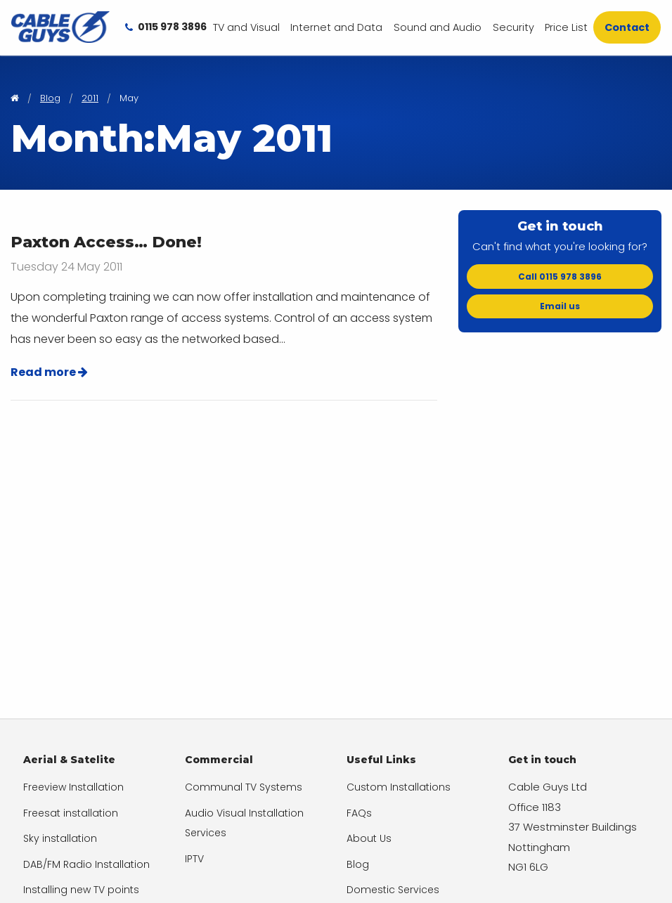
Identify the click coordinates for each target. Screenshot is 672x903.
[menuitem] (246, 27)
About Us (369, 838)
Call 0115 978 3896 (560, 276)
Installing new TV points (81, 890)
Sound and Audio (438, 27)
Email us (560, 306)
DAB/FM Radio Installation (86, 864)
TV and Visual (246, 27)
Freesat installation (70, 813)
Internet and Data (336, 27)
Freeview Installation (73, 787)
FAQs (359, 813)
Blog (358, 864)
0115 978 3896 (166, 27)
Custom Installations (399, 787)
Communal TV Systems (243, 787)
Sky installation (60, 838)
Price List (566, 27)
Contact (627, 27)
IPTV (194, 859)
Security (513, 27)
